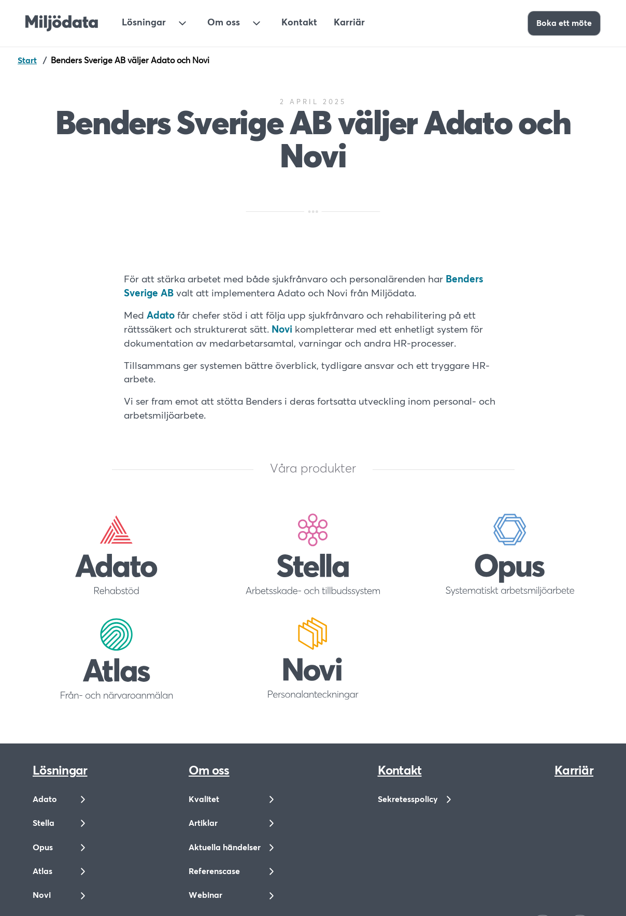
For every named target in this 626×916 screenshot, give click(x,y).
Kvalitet (204, 799)
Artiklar (203, 823)
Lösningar (144, 22)
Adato (45, 799)
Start (27, 60)
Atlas (42, 871)
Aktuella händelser (225, 847)
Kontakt (299, 22)
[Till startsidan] (61, 23)
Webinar (205, 895)
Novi (42, 895)
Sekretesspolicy (408, 799)
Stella (43, 823)
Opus (43, 847)
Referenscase (214, 871)
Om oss (223, 22)
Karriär (349, 22)
